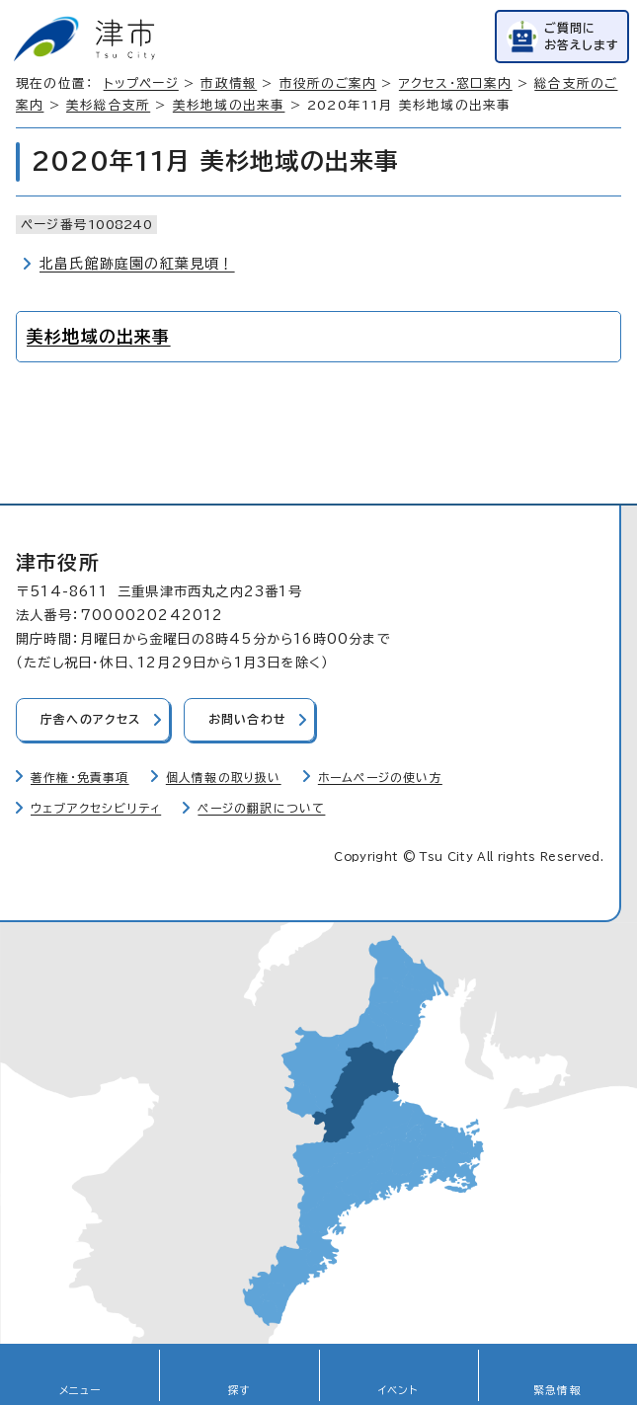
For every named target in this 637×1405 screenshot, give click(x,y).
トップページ (141, 83)
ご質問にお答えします (581, 36)
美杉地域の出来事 (229, 105)
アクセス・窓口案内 (456, 83)
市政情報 (228, 83)
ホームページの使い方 (380, 777)
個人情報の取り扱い (223, 777)
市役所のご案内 (327, 83)
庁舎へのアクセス (90, 719)
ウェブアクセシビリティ (96, 808)
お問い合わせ (247, 719)
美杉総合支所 (108, 105)
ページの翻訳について (261, 808)
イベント (398, 1390)
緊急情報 (557, 1390)
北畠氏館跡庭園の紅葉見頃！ (137, 264)
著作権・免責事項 (80, 777)
